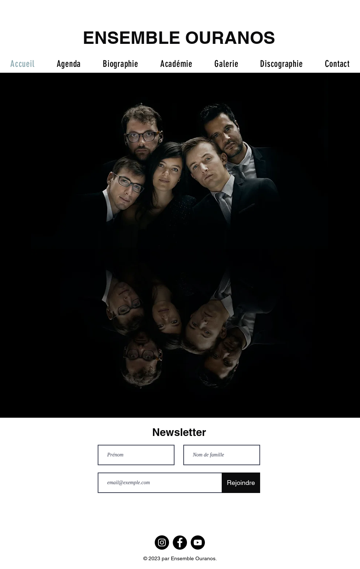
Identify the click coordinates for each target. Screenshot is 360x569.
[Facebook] (180, 542)
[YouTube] (198, 542)
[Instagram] (162, 542)
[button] (226, 64)
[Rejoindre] (241, 483)
